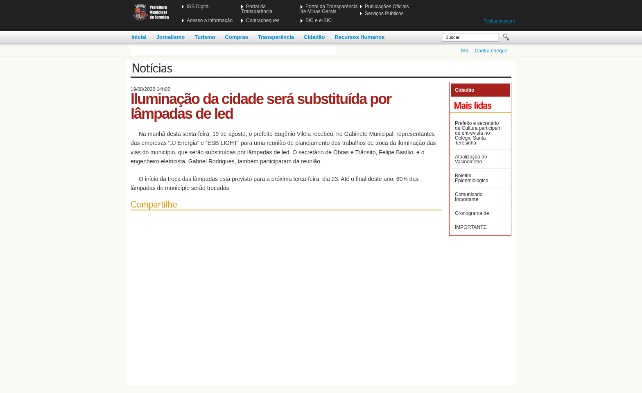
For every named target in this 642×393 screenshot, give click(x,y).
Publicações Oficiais (387, 6)
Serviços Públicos (384, 13)
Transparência (276, 37)
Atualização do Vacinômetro (471, 159)
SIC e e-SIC (318, 20)
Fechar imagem (499, 20)
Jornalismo (170, 37)
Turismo (204, 37)
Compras (236, 37)
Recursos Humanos (359, 37)
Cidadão (314, 37)
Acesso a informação (210, 20)
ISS (464, 51)
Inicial (139, 37)
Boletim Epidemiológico (471, 178)
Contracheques (262, 20)
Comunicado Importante (468, 197)
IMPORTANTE (471, 227)
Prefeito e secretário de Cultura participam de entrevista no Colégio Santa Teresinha (478, 133)
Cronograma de (472, 213)
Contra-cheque (491, 51)
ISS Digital (198, 6)
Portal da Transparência (256, 9)
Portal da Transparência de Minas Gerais (329, 9)
